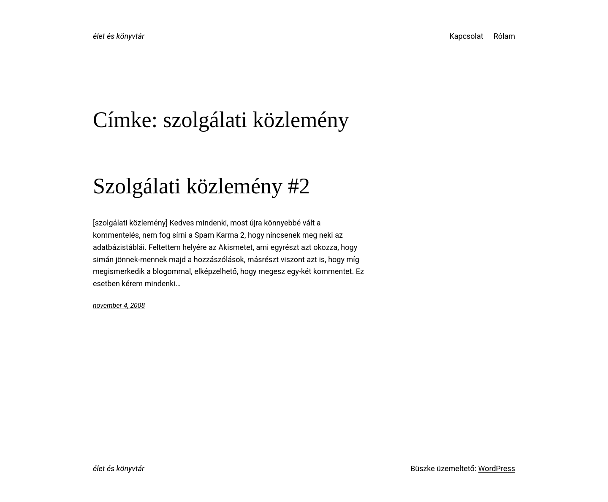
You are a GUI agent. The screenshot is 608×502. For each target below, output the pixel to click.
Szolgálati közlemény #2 (201, 186)
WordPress (496, 468)
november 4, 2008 (119, 305)
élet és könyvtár (118, 36)
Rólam (504, 36)
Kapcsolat (466, 36)
